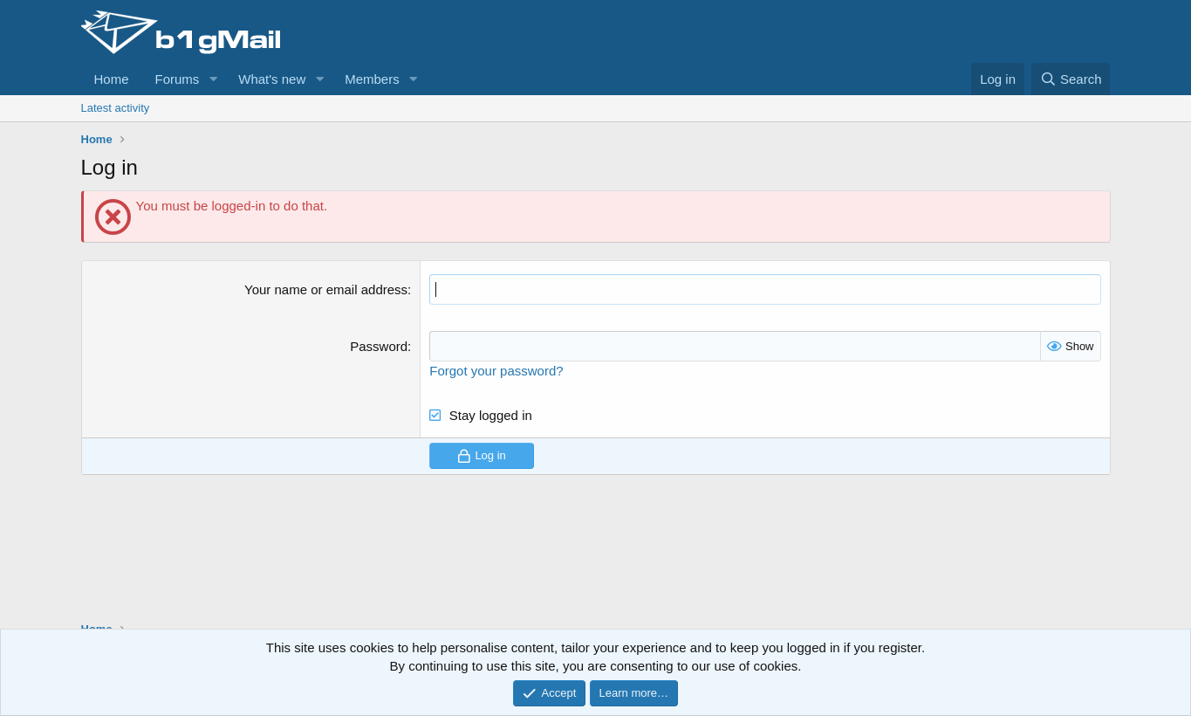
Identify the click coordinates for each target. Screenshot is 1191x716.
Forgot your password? (496, 370)
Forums (177, 79)
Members (372, 79)
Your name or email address (325, 289)
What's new (271, 79)
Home (111, 79)
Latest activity (115, 107)
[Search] (1071, 79)
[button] (213, 79)
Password (378, 346)
